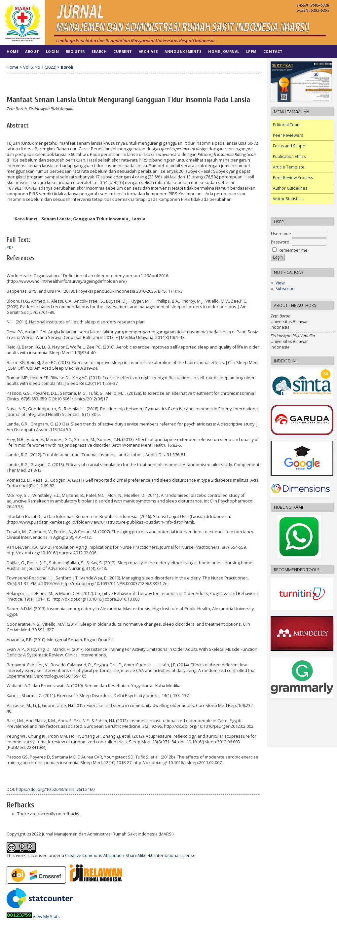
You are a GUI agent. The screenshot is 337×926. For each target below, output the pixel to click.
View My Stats (46, 916)
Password (280, 242)
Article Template (289, 167)
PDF (10, 247)
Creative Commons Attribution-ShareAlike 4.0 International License (130, 855)
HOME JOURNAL (223, 51)
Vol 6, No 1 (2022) (39, 67)
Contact (273, 51)
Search (99, 51)
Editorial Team (287, 125)
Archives (148, 51)
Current (122, 51)
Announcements (183, 51)
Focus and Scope (289, 146)
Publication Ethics (289, 156)
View (280, 283)
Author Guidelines (290, 188)
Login (52, 51)
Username (281, 234)
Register (75, 51)
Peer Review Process (293, 177)
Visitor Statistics (287, 199)
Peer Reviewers (288, 135)
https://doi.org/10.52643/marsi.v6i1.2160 (55, 789)
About (32, 51)
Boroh (67, 67)
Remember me (293, 250)
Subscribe (285, 288)
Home (13, 51)
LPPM (251, 51)
